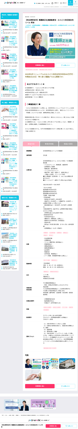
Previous (27, 44)
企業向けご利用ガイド (12, 404)
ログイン (75, 2)
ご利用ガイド (54, 3)
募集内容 (31, 143)
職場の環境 (68, 143)
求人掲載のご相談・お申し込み (41, 3)
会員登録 (70, 2)
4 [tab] (53, 60)
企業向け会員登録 (12, 407)
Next (73, 44)
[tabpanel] (50, 44)
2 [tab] (49, 60)
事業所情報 (49, 143)
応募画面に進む (39, 64)
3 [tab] (51, 60)
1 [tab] (47, 60)
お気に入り (63, 3)
